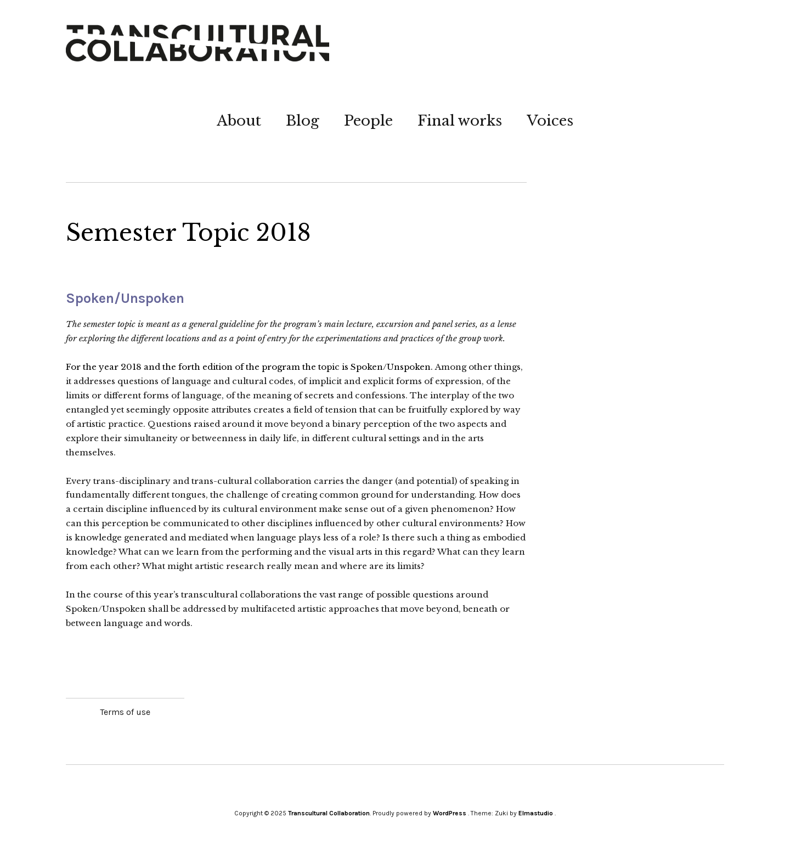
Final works (459, 120)
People (368, 120)
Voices (550, 120)
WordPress (449, 813)
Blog (302, 120)
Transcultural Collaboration (329, 813)
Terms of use (125, 712)
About (239, 120)
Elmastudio (535, 813)
